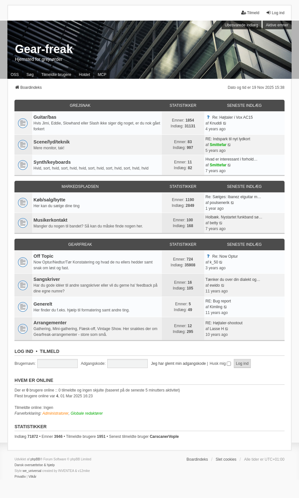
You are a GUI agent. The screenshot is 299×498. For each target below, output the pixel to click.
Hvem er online (33, 380)
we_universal (31, 471)
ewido (215, 285)
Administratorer (55, 413)
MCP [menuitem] (102, 74)
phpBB (35, 459)
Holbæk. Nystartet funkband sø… (234, 217)
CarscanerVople (164, 436)
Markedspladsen (80, 186)
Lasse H (217, 329)
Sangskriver (46, 279)
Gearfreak (80, 244)
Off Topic (43, 256)
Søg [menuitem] (30, 74)
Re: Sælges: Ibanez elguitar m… (233, 197)
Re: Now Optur (225, 256)
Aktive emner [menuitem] (277, 25)
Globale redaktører (87, 413)
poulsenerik (219, 202)
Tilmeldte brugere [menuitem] (56, 74)
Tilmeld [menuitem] (250, 12)
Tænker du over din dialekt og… (233, 279)
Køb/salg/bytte (49, 199)
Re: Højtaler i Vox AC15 (232, 117)
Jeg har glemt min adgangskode (178, 363)
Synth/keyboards (52, 162)
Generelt (42, 304)
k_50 (214, 262)
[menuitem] (20, 477)
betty (214, 223)
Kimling (216, 307)
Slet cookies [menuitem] (225, 459)
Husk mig (220, 363)
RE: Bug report (218, 301)
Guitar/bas (44, 117)
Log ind (23, 351)
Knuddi (216, 123)
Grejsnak (80, 105)
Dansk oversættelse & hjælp (34, 465)
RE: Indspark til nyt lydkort (228, 139)
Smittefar (218, 145)
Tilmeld (49, 351)
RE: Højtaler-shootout (224, 323)
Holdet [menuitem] (84, 74)
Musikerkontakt (50, 220)
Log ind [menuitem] (275, 12)
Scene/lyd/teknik (51, 141)
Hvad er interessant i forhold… (232, 159)
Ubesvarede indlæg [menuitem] (241, 25)
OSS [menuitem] (15, 74)
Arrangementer (49, 322)
